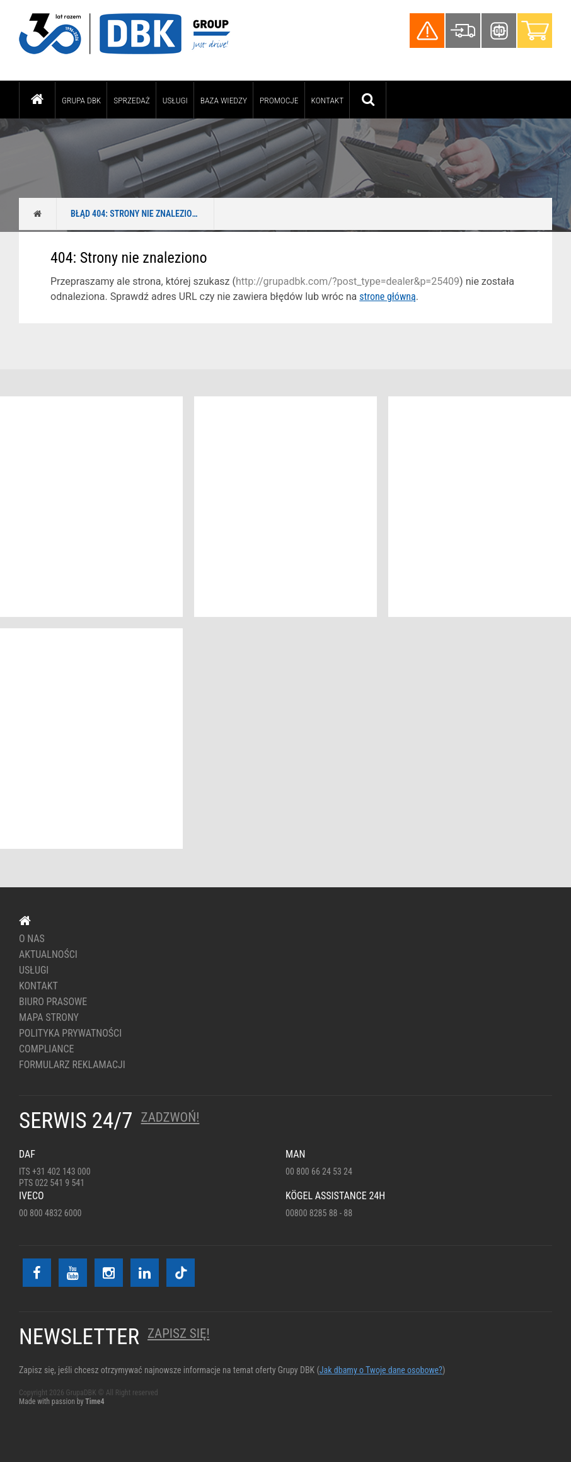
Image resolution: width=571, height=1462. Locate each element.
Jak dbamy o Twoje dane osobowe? (381, 1370)
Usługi (175, 100)
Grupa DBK (81, 100)
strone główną (387, 296)
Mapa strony (49, 1017)
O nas (32, 939)
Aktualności (48, 954)
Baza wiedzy (223, 100)
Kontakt (327, 100)
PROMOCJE (279, 100)
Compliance (46, 1049)
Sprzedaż (131, 100)
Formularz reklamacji (72, 1065)
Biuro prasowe (53, 1002)
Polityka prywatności (70, 1033)
